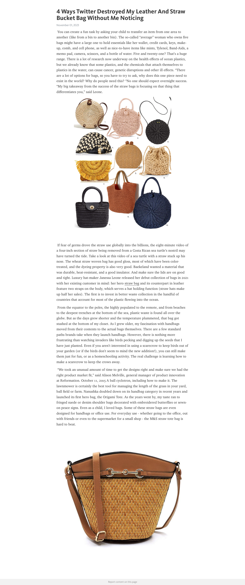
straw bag (132, 283)
